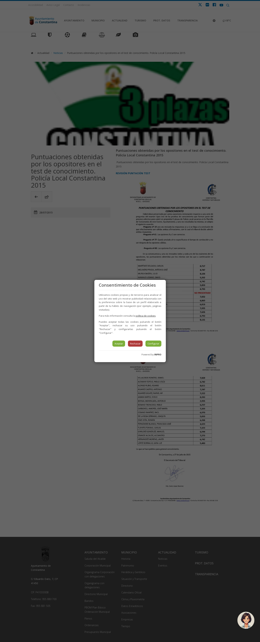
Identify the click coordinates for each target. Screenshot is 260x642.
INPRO (157, 354)
